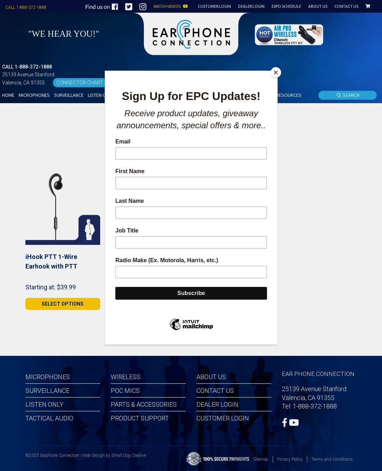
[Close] (276, 72)
